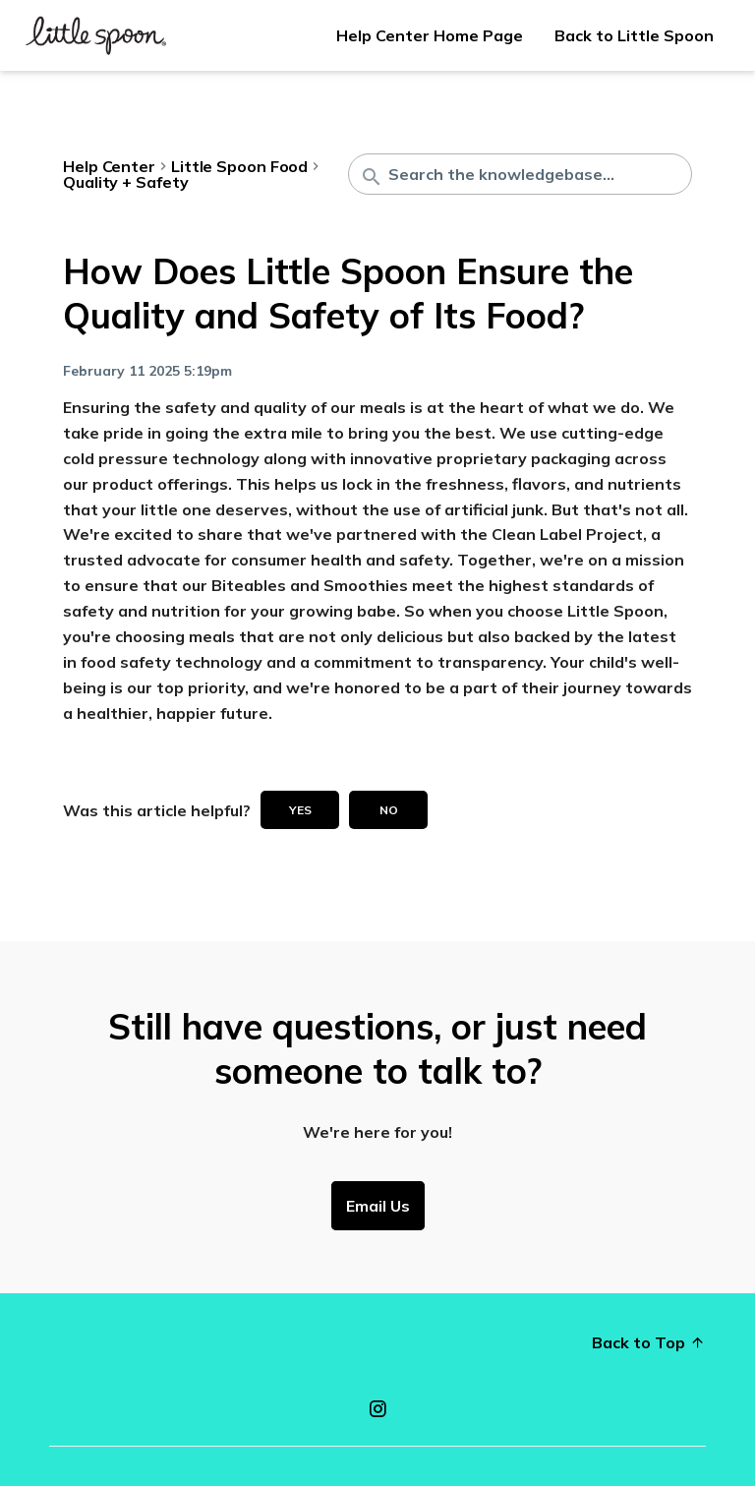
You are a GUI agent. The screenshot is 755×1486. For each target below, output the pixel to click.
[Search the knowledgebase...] (520, 174)
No (388, 809)
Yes (300, 809)
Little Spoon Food (239, 166)
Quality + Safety (125, 182)
